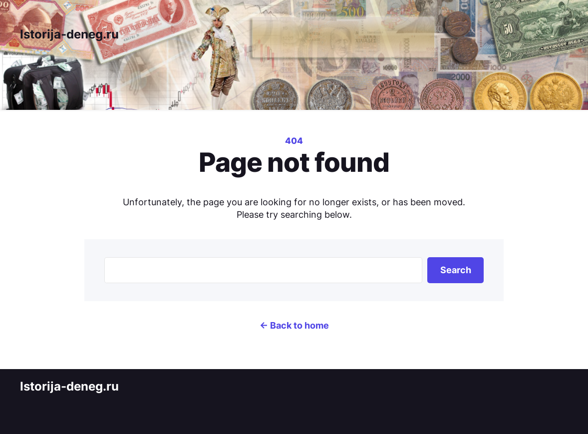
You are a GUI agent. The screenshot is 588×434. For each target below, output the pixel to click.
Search (455, 270)
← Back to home (294, 325)
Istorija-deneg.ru (69, 34)
